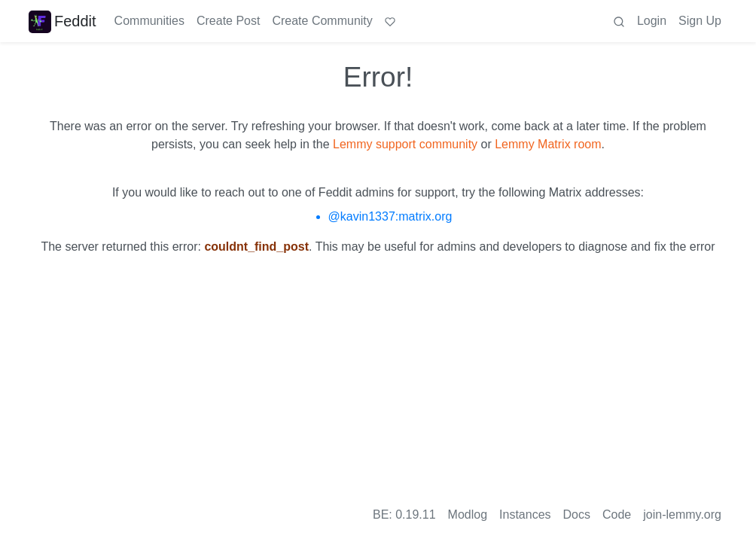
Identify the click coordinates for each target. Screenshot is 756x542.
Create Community (322, 20)
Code (616, 514)
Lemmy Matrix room (548, 144)
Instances (524, 514)
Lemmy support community (405, 144)
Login (651, 20)
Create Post (228, 20)
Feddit (62, 21)
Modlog (467, 514)
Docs (576, 514)
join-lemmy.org (682, 514)
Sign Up (699, 20)
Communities (149, 20)
